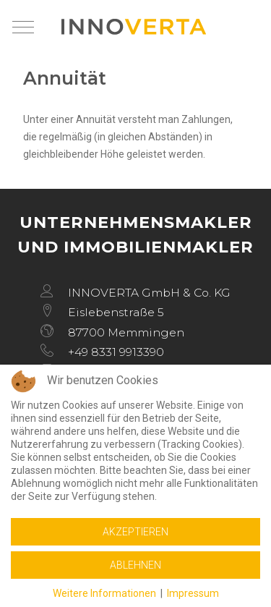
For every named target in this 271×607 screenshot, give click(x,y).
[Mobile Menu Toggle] (23, 27)
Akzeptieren (135, 532)
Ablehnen (135, 565)
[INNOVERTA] (133, 27)
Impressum (193, 593)
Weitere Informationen (104, 593)
